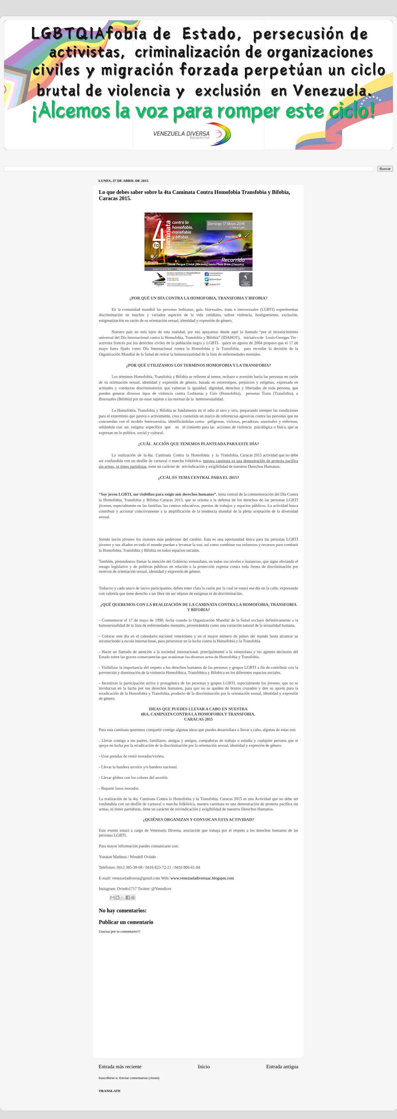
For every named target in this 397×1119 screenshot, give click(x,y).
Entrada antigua (282, 1066)
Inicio (204, 1066)
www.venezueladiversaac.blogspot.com (202, 878)
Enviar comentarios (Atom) (139, 1078)
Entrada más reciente (120, 1066)
